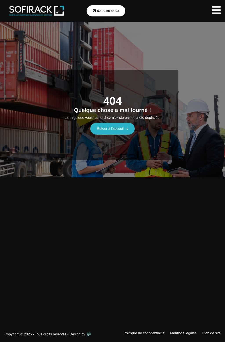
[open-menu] (216, 11)
